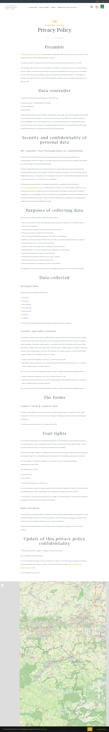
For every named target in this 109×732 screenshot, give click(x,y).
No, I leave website (101, 729)
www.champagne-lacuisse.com (31, 54)
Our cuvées (44, 7)
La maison (33, 7)
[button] (2, 583)
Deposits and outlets (67, 7)
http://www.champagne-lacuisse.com (33, 187)
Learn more (43, 729)
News (53, 7)
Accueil (48, 38)
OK (90, 729)
